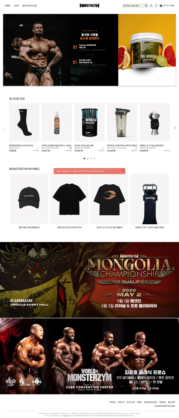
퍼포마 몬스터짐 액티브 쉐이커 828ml (122, 145)
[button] (175, 128)
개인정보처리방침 (150, 402)
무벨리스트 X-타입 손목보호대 (151, 145)
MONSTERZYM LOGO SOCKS (21, 145)
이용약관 (162, 402)
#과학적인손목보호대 (148, 148)
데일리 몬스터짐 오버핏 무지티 (69, 227)
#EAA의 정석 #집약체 (82, 148)
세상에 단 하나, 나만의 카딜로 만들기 (150, 227)
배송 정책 (171, 402)
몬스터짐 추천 (17, 99)
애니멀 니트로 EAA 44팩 (84, 145)
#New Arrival (14, 148)
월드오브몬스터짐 (29, 5)
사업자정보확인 (66, 415)
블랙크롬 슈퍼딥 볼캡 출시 (29, 227)
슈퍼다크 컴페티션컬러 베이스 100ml (56, 145)
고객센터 (112, 402)
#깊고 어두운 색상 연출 (50, 148)
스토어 (16, 5)
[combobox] (135, 5)
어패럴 (7, 5)
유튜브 (139, 402)
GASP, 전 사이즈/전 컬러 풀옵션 (110, 227)
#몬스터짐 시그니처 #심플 (116, 148)
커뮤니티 (121, 402)
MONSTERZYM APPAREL (24, 168)
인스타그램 (130, 402)
